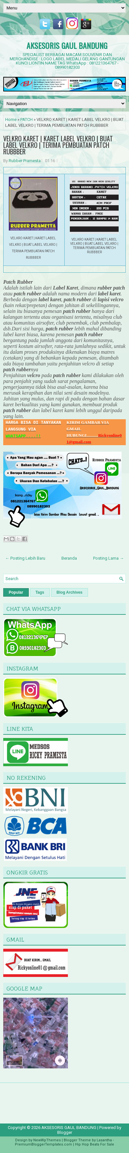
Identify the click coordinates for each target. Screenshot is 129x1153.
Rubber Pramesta (25, 160)
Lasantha (104, 1140)
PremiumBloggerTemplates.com (43, 1144)
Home (10, 119)
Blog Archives (69, 592)
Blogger (64, 1132)
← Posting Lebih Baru (25, 558)
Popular (16, 592)
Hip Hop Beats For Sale (94, 1144)
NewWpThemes (47, 1140)
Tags (40, 592)
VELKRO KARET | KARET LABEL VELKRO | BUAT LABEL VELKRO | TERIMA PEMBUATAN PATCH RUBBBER (58, 145)
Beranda (69, 558)
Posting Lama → (108, 558)
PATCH (26, 119)
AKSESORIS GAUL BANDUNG (67, 45)
